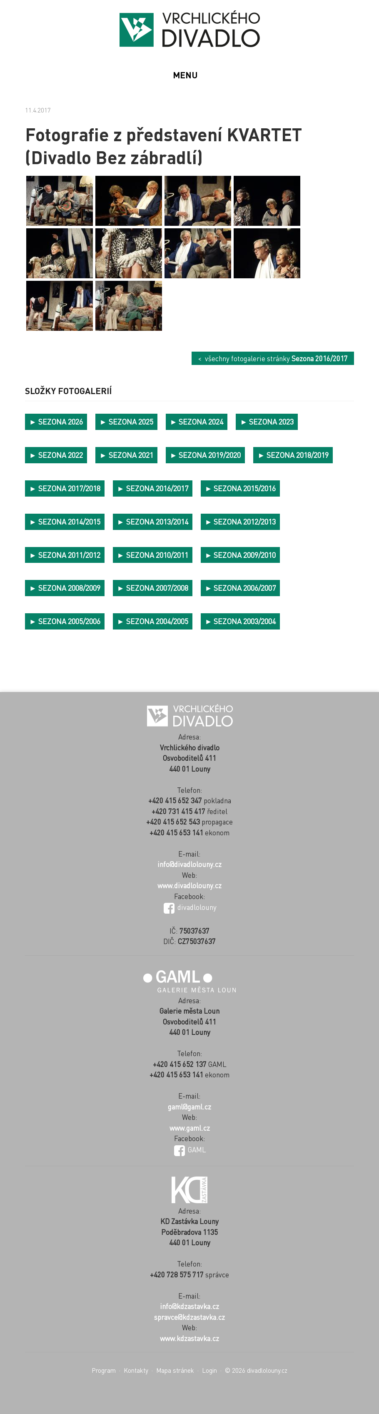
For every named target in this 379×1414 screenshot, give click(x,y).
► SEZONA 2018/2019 (293, 455)
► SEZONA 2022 (56, 455)
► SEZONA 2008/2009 (64, 587)
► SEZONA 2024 (197, 421)
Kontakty (136, 1370)
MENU (185, 74)
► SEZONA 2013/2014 (152, 521)
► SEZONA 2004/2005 (152, 621)
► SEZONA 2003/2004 (240, 621)
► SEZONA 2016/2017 (152, 488)
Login (209, 1370)
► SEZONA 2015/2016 (240, 488)
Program (104, 1370)
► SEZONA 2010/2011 (152, 555)
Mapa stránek (175, 1370)
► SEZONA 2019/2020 (205, 455)
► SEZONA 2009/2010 (240, 555)
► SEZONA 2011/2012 (64, 555)
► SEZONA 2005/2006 (64, 621)
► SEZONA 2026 (56, 421)
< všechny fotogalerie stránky (273, 358)
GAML (190, 1149)
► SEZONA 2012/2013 (240, 521)
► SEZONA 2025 (126, 421)
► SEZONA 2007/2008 (152, 587)
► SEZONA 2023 (267, 421)
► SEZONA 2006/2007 (240, 587)
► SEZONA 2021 (126, 455)
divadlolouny (190, 907)
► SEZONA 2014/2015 (64, 521)
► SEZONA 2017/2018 (64, 488)
